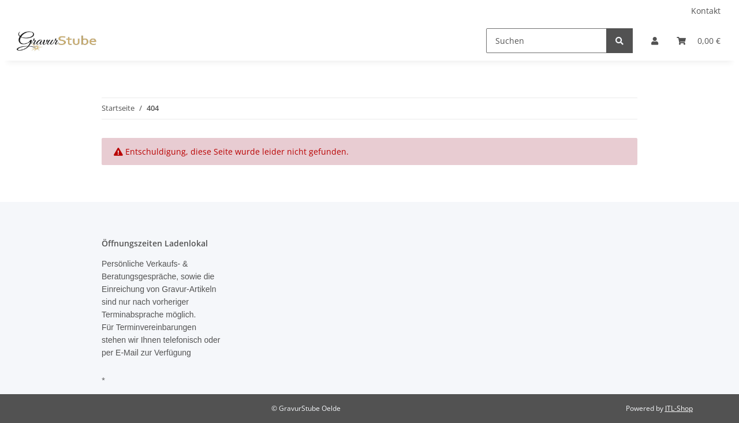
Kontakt (706, 10)
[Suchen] (546, 40)
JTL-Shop (679, 408)
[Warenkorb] (698, 41)
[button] (654, 41)
